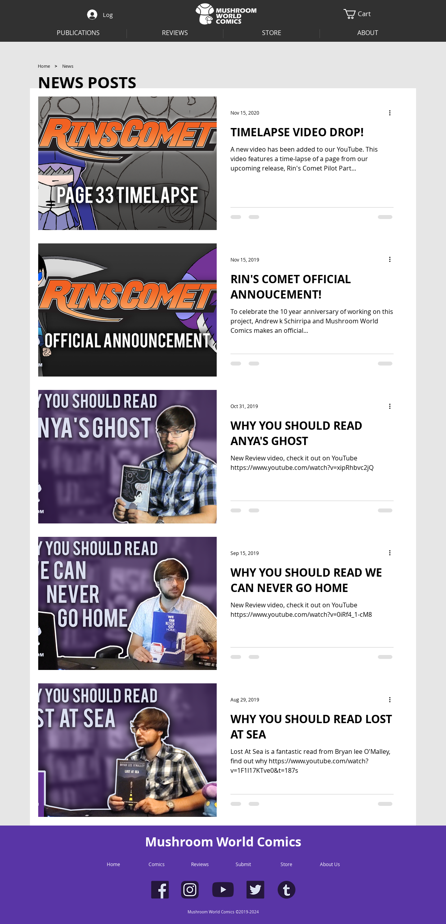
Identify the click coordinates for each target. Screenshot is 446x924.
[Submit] (243, 864)
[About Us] (329, 864)
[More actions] (392, 112)
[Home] (44, 66)
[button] (368, 33)
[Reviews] (199, 864)
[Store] (286, 864)
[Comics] (156, 864)
